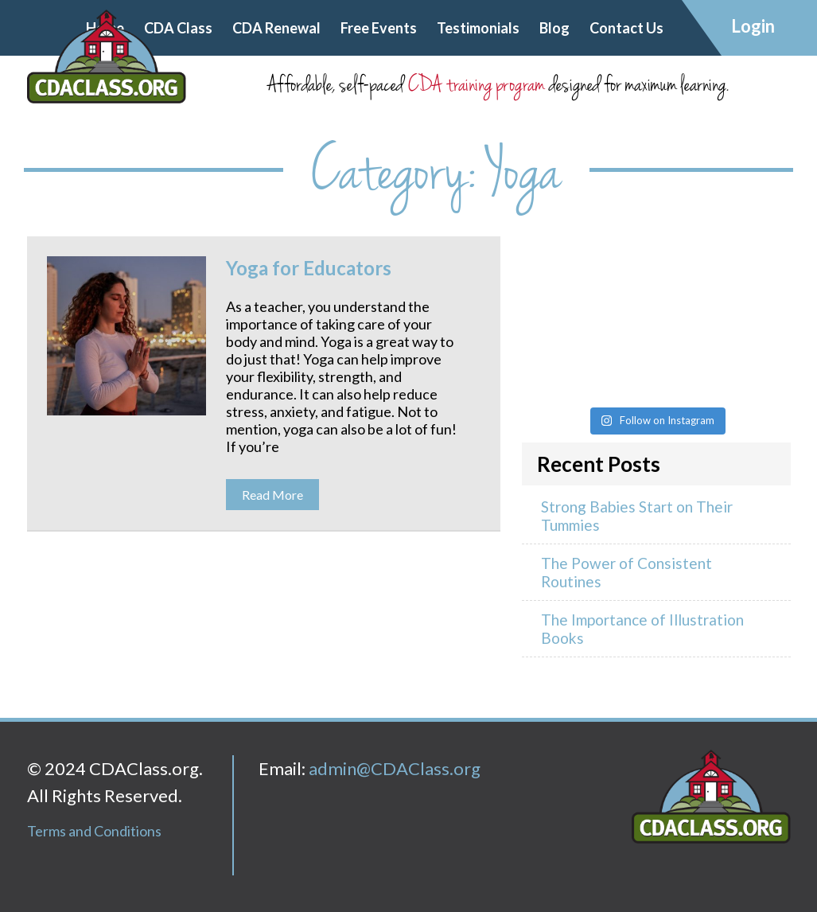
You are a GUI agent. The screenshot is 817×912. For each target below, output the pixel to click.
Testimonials (478, 28)
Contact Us (626, 28)
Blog (554, 28)
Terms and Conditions (94, 831)
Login (753, 26)
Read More (272, 494)
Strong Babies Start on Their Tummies (637, 515)
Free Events (378, 28)
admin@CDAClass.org (394, 768)
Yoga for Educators (308, 267)
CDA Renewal (276, 28)
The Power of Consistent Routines (626, 572)
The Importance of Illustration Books (642, 628)
